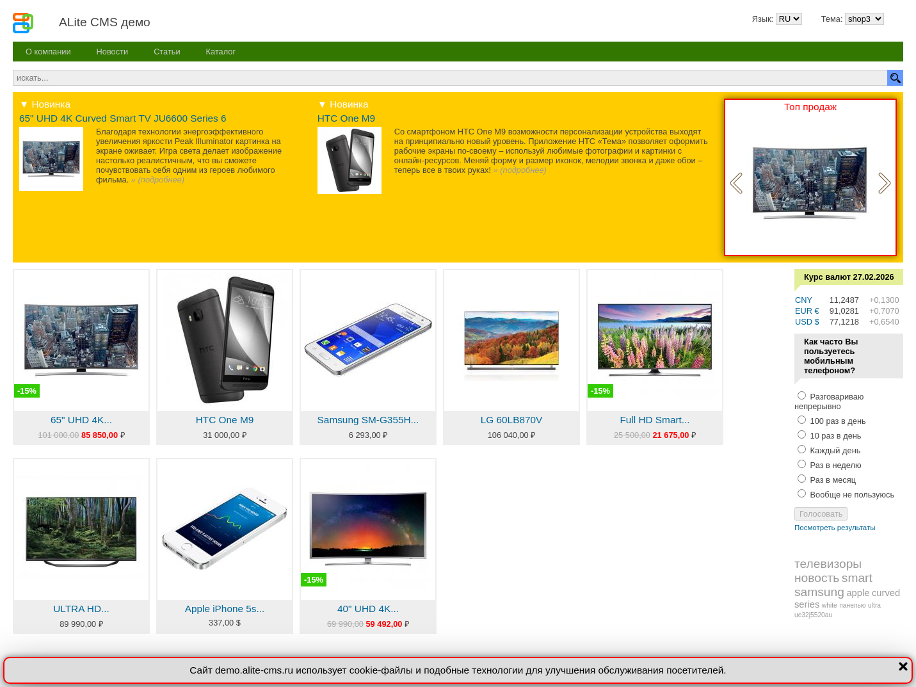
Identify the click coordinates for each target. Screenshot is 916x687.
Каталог (221, 51)
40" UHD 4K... (368, 608)
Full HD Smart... (654, 419)
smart (857, 578)
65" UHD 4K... (81, 419)
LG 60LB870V (512, 419)
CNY (803, 300)
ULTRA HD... (81, 608)
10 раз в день (835, 435)
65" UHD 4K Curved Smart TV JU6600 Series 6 (123, 118)
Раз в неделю (835, 465)
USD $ (807, 322)
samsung (819, 592)
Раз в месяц (832, 480)
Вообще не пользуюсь (851, 494)
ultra (874, 605)
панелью (852, 605)
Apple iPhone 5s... (225, 608)
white (829, 605)
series (806, 604)
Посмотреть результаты (835, 527)
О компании (48, 51)
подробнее (161, 179)
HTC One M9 (346, 118)
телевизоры (828, 563)
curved (886, 593)
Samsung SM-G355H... (368, 419)
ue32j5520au (813, 614)
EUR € (807, 311)
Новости (113, 51)
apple (857, 593)
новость (816, 578)
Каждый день (834, 450)
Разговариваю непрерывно (829, 401)
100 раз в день (837, 421)
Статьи (167, 51)
